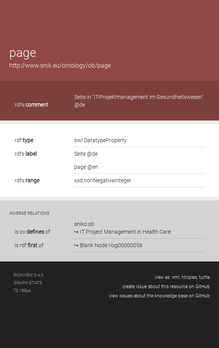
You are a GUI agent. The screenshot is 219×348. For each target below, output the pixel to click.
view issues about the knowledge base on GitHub (159, 296)
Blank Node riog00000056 (111, 245)
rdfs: (31, 105)
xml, (176, 277)
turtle (204, 277)
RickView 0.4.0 (28, 275)
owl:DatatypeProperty (100, 140)
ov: (32, 232)
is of (32, 232)
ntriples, (190, 277)
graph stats (28, 282)
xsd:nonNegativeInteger (102, 180)
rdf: (24, 140)
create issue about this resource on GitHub (166, 286)
